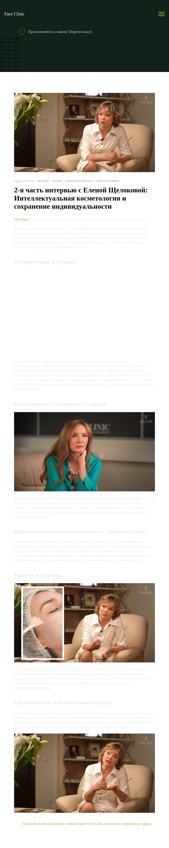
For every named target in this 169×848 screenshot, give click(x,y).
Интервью (21, 219)
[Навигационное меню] (161, 14)
